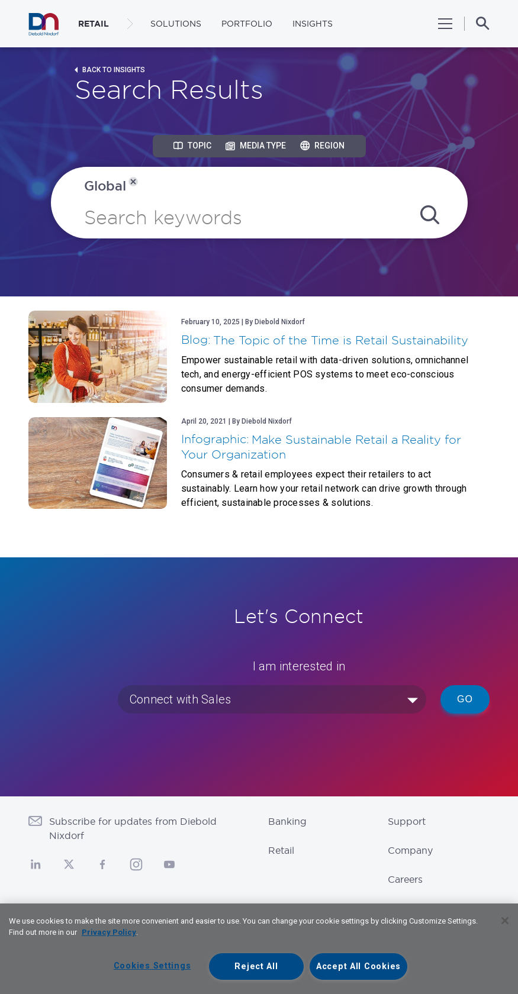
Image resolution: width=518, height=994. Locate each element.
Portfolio (246, 23)
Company (410, 850)
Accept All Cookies (358, 966)
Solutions (175, 23)
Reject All (256, 966)
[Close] (505, 921)
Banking (287, 821)
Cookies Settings (152, 966)
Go (465, 699)
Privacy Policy (109, 932)
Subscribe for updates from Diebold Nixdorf (133, 828)
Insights (312, 23)
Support (407, 821)
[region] (259, 948)
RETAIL (93, 23)
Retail (281, 850)
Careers (405, 879)
